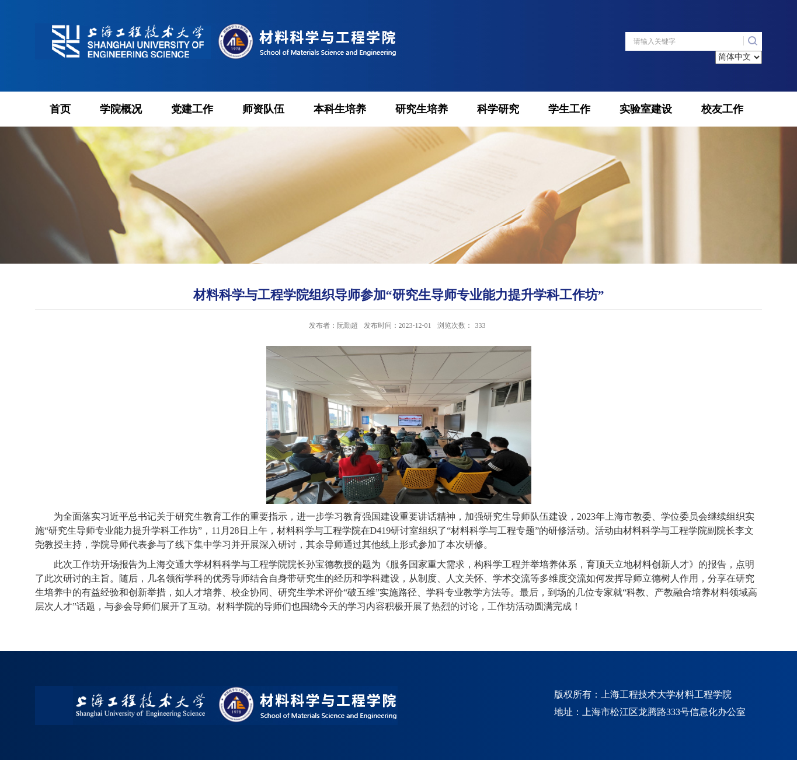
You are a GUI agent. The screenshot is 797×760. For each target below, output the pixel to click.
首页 (60, 109)
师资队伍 (263, 109)
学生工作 (569, 109)
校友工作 (722, 109)
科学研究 (498, 109)
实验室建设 (645, 109)
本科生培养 (340, 109)
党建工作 (192, 109)
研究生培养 (421, 109)
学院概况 (121, 109)
